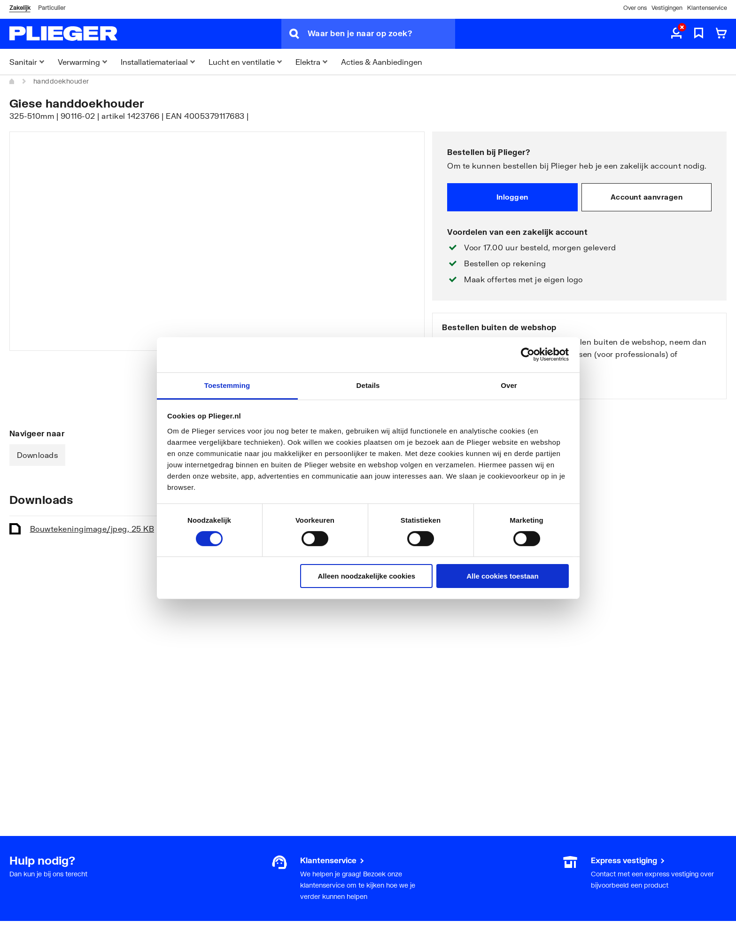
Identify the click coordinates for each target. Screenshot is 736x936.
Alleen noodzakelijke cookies (367, 576)
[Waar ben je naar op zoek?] (381, 34)
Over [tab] (509, 385)
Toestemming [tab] (227, 385)
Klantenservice (707, 7)
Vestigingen (666, 7)
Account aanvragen (647, 197)
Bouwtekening (92, 528)
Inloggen (512, 197)
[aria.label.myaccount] (676, 33)
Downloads (37, 454)
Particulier (51, 7)
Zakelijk (20, 7)
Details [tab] (368, 385)
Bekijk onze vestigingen (487, 384)
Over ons (635, 7)
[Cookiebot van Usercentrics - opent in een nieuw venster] (528, 355)
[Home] (12, 81)
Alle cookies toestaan (502, 576)
